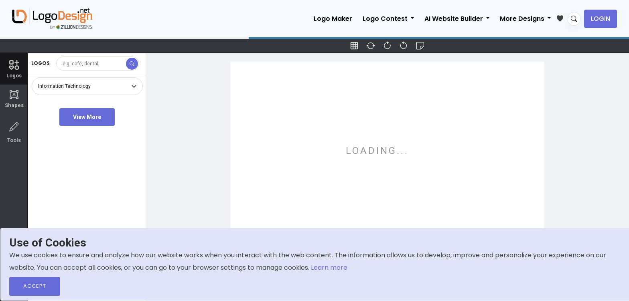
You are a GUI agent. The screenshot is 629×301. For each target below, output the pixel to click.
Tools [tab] (14, 131)
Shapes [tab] (14, 99)
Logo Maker (333, 18)
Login (600, 18)
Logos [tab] (14, 69)
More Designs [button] (523, 18)
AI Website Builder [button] (454, 18)
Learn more (329, 267)
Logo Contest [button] (386, 18)
